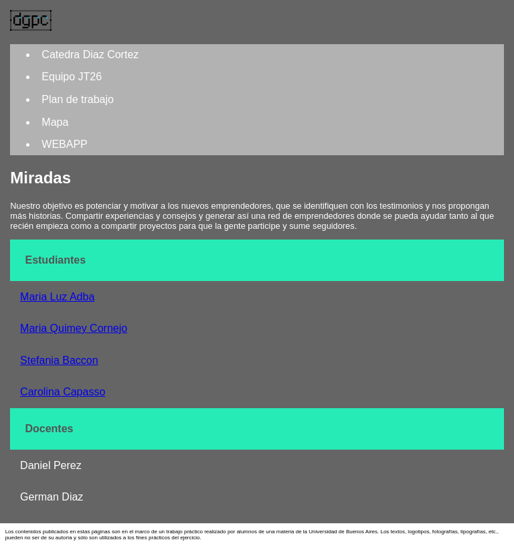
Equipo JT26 (71, 76)
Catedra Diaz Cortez (90, 54)
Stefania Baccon (59, 360)
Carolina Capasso (62, 391)
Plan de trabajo (77, 99)
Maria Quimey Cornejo (73, 328)
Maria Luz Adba (57, 296)
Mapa (54, 122)
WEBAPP (64, 144)
